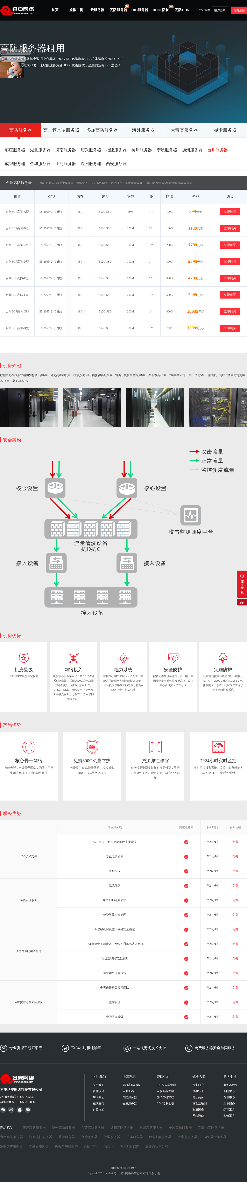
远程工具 (229, 1109)
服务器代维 (230, 1085)
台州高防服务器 (11, 1137)
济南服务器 (65, 150)
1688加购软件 (129, 1146)
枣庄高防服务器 (34, 1127)
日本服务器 (134, 1137)
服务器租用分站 (156, 1146)
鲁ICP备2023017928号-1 (123, 1168)
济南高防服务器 (40, 1137)
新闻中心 (229, 1091)
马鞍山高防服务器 (211, 1127)
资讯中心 (229, 1097)
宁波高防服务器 (180, 1127)
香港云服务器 (39, 1146)
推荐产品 (129, 1077)
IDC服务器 (139, 10)
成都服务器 (15, 163)
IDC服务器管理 (166, 1085)
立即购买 (230, 211)
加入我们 (98, 1097)
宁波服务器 (167, 150)
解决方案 (199, 1077)
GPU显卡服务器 (215, 1137)
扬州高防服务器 (121, 1127)
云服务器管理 (165, 1091)
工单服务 (229, 1103)
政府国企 (198, 1109)
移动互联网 (199, 1103)
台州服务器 (217, 150)
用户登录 (220, 10)
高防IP (108, 1146)
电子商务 (198, 1097)
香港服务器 (129, 1103)
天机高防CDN (131, 1085)
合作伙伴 (98, 1091)
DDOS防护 (162, 8)
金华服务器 (40, 163)
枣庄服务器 (15, 150)
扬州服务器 (192, 150)
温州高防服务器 (63, 1127)
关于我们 (98, 1085)
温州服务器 (91, 163)
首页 (54, 10)
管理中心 (163, 1077)
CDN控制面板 (165, 1103)
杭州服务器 (141, 150)
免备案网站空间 (66, 1146)
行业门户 (198, 1085)
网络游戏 (198, 1115)
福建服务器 (116, 150)
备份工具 (229, 1115)
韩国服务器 (112, 1137)
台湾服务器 (89, 1137)
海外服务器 (143, 130)
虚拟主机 (76, 10)
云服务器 (97, 10)
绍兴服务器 (91, 150)
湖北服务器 (40, 150)
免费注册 (239, 10)
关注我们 (99, 1077)
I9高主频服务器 (160, 1137)
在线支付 (98, 1103)
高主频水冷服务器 (61, 130)
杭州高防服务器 (151, 1127)
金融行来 (198, 1091)
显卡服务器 (225, 130)
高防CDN (182, 10)
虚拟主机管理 (165, 1097)
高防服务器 (119, 8)
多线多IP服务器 (11, 1146)
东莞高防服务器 (92, 1127)
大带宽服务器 (184, 130)
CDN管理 (204, 10)
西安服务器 (116, 163)
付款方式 (98, 1109)
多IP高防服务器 (102, 130)
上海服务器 (65, 163)
